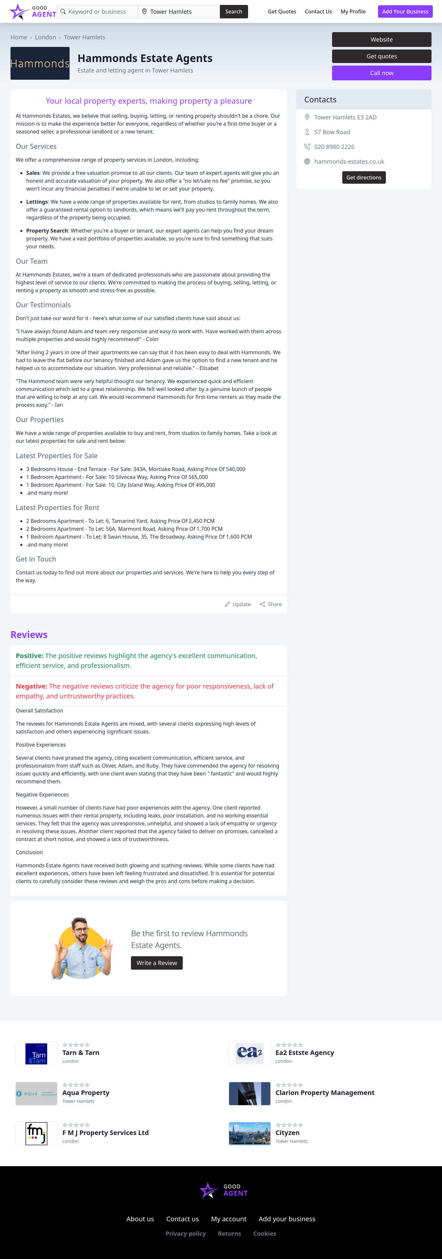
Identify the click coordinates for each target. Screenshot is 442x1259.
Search (233, 11)
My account (228, 1218)
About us (140, 1218)
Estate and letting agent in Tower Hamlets (135, 70)
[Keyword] (97, 11)
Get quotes (382, 56)
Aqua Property (86, 1092)
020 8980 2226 (334, 147)
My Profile (353, 11)
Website (382, 39)
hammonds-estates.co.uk (349, 161)
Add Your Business (405, 11)
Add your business (287, 1218)
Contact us (182, 1218)
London (45, 37)
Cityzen (288, 1132)
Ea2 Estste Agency (305, 1052)
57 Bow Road (332, 132)
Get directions (364, 177)
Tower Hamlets (84, 37)
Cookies (264, 1233)
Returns (229, 1233)
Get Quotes (282, 11)
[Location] (179, 11)
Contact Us (318, 11)
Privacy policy (186, 1233)
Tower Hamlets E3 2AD (345, 117)
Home (19, 37)
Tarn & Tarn (80, 1052)
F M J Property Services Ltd (105, 1132)
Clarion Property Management (325, 1092)
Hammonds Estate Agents (145, 58)
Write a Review (157, 963)
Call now (381, 73)
